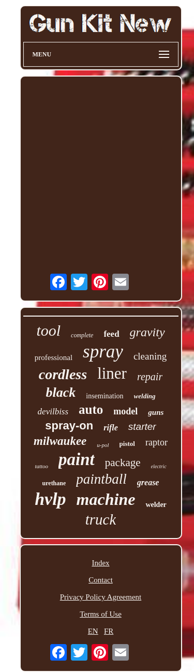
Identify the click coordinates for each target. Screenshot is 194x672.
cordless (63, 374)
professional (53, 357)
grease (148, 482)
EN (93, 631)
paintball (101, 479)
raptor (156, 442)
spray (103, 351)
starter (142, 426)
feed (111, 334)
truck (100, 519)
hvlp (50, 499)
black (61, 392)
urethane (54, 483)
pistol (127, 443)
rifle (110, 427)
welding (145, 396)
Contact (100, 580)
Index (100, 563)
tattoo (41, 466)
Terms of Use (101, 614)
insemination (104, 396)
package (123, 462)
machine (106, 499)
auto (91, 409)
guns (155, 412)
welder (155, 505)
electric (159, 466)
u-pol (103, 445)
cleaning (150, 356)
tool (48, 330)
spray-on (69, 425)
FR (108, 631)
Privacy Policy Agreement (100, 597)
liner (112, 373)
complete (82, 335)
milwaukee (60, 441)
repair (149, 376)
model (125, 411)
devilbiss (53, 411)
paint (76, 459)
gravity (147, 332)
